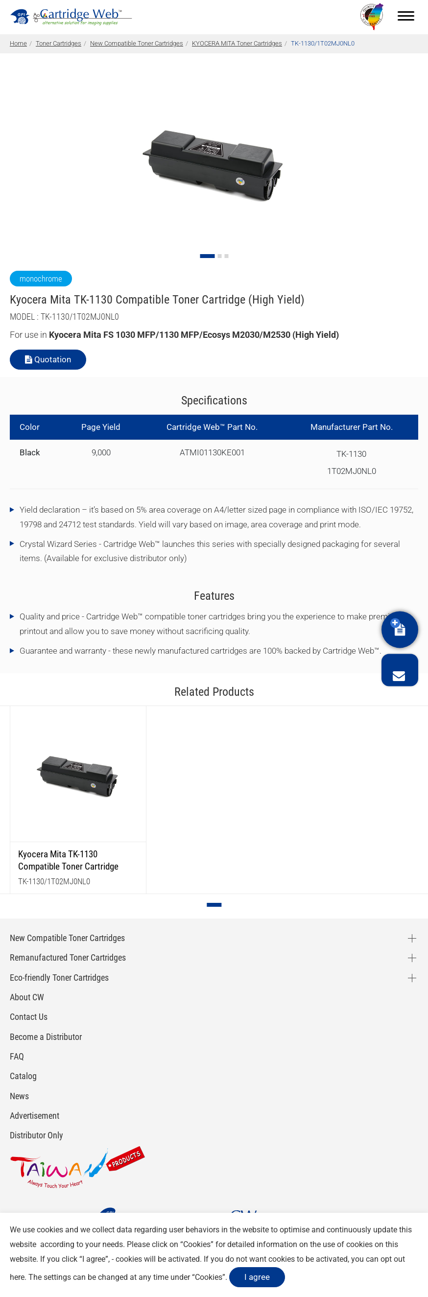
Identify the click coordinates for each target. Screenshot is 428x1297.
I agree (257, 1277)
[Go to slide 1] (207, 256)
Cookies (197, 1244)
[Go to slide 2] (219, 256)
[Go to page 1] (214, 905)
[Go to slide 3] (226, 256)
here (17, 1277)
